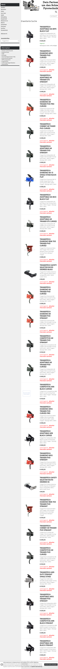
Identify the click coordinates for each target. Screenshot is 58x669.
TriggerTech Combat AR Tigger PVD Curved (47, 126)
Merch (3, 22)
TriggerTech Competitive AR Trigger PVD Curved (46, 551)
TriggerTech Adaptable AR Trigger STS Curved (48, 219)
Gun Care (3, 13)
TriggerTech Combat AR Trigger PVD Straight (48, 528)
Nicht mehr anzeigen (51, 664)
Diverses (3, 26)
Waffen (3, 7)
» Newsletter (4, 64)
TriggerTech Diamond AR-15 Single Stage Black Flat (48, 174)
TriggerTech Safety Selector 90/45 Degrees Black (48, 267)
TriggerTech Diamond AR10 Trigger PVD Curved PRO (46, 410)
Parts (2, 11)
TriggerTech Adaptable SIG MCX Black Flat (48, 197)
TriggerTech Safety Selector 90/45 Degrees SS (48, 480)
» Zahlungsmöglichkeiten (8, 63)
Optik (2, 15)
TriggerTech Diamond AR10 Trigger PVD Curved (46, 54)
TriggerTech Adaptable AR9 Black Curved (46, 433)
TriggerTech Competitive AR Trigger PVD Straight (46, 339)
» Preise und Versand (7, 50)
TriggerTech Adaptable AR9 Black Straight (46, 643)
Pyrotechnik (4, 30)
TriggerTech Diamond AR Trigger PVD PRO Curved (47, 103)
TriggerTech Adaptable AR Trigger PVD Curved (46, 363)
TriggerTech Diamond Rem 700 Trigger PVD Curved (48, 242)
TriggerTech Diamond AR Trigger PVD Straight (45, 315)
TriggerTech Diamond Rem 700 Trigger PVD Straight (48, 503)
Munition (3, 9)
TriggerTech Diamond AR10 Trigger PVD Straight (46, 456)
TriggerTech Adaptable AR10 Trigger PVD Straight (47, 597)
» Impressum (4, 61)
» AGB (2, 53)
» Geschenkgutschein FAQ (8, 56)
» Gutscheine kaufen (6, 58)
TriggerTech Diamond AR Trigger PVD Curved (45, 290)
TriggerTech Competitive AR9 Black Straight (47, 621)
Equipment (4, 19)
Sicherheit (4, 24)
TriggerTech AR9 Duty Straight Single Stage (47, 574)
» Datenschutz (5, 52)
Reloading (4, 17)
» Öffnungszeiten (6, 60)
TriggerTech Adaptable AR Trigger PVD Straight (46, 149)
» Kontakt (3, 55)
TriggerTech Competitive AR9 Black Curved (47, 387)
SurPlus (3, 28)
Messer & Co (4, 21)
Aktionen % (4, 33)
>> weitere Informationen (36, 666)
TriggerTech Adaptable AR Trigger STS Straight (46, 78)
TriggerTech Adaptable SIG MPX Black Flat (48, 29)
